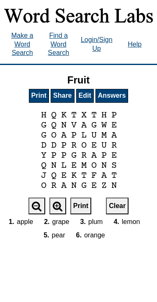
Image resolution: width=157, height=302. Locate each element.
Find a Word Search (58, 44)
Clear (117, 205)
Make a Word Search (22, 44)
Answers (112, 95)
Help (135, 44)
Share (62, 95)
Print (38, 95)
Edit (85, 95)
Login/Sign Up (97, 44)
